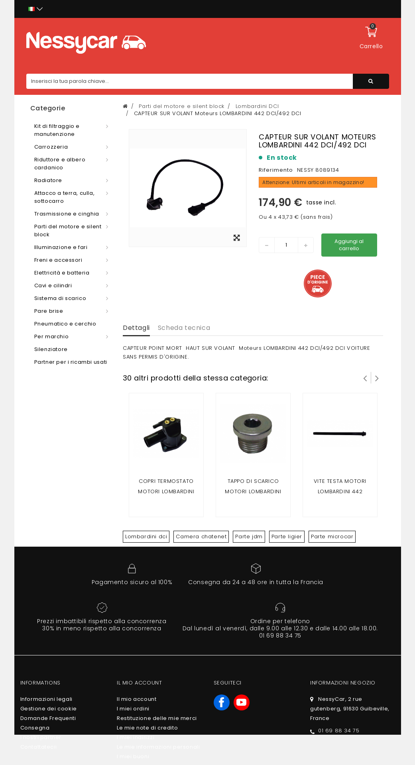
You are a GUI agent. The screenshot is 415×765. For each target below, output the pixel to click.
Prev (365, 378)
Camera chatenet (201, 536)
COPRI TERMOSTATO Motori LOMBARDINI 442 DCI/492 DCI (166, 491)
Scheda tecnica (184, 327)
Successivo (377, 378)
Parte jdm (248, 536)
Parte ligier (286, 536)
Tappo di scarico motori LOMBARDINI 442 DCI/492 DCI (253, 491)
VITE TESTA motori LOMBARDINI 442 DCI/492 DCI (340, 491)
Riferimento (276, 170)
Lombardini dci (146, 536)
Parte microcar (332, 536)
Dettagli (136, 327)
